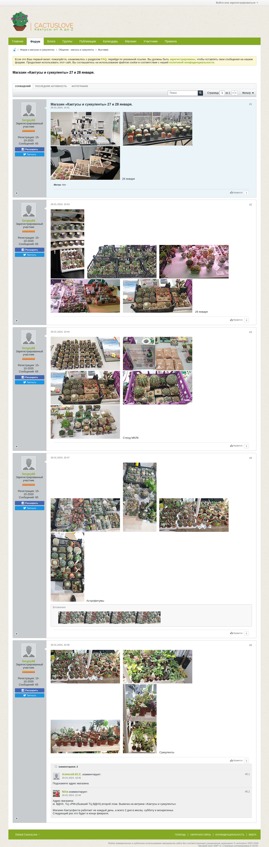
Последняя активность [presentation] (51, 86)
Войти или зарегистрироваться (237, 2)
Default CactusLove (27, 834)
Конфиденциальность (229, 834)
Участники (151, 41)
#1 (250, 104)
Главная (17, 41)
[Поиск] (185, 93)
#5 (250, 645)
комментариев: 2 (68, 766)
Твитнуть (29, 154)
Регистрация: (26, 137)
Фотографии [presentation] (79, 86)
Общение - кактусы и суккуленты (76, 49)
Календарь (110, 41)
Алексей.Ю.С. (72, 774)
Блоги (51, 41)
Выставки (103, 49)
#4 (250, 458)
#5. (247, 774)
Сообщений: (26, 143)
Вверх (252, 834)
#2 (250, 204)
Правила (171, 41)
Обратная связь (200, 834)
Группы (67, 41)
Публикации (87, 41)
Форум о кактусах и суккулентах (37, 49)
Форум (35, 41)
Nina (65, 791)
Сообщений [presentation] (23, 86)
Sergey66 (28, 120)
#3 (250, 332)
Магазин (130, 41)
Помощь (180, 834)
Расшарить (29, 149)
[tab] (23, 86)
